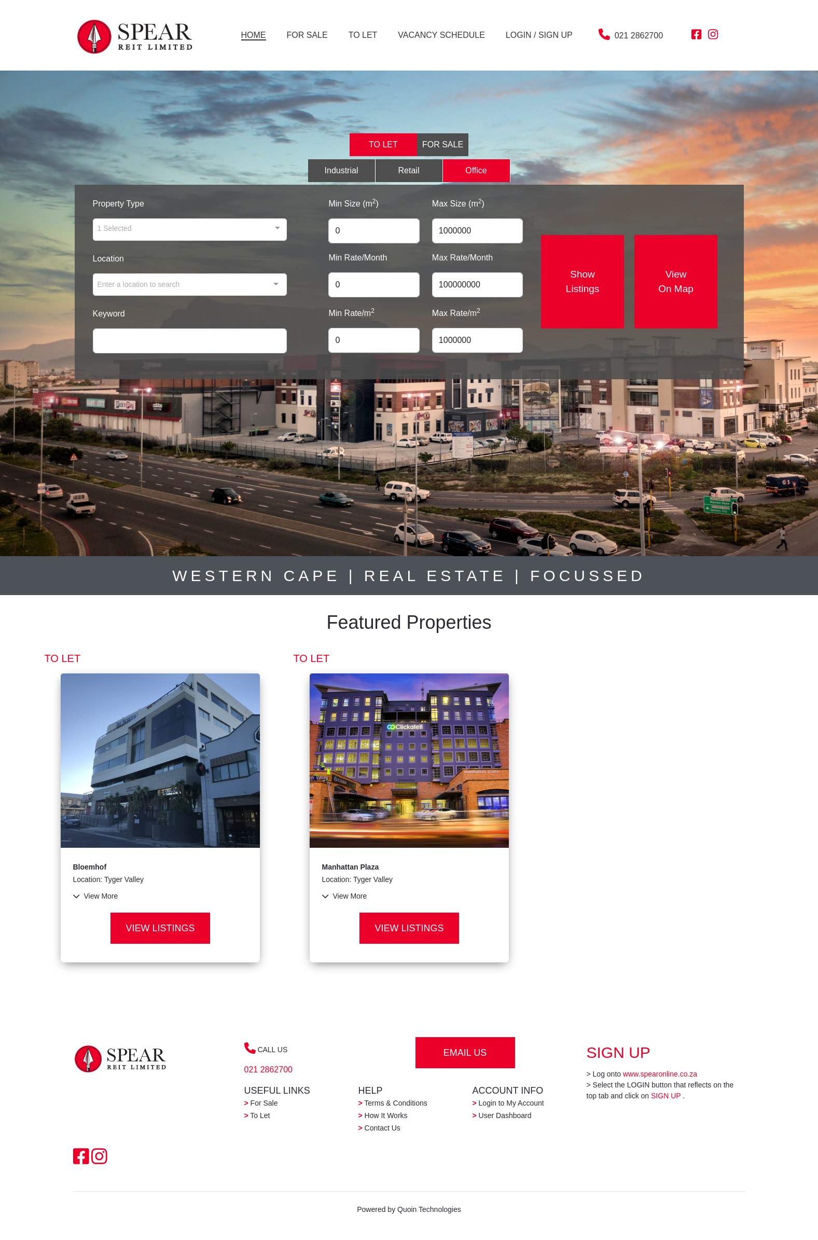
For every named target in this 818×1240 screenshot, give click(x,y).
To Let (257, 1115)
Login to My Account (508, 1103)
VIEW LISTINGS (160, 928)
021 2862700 (639, 35)
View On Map (676, 282)
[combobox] (190, 284)
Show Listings (582, 282)
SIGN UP (666, 1096)
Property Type (118, 203)
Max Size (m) (458, 203)
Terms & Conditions (392, 1103)
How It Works (383, 1115)
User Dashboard (502, 1115)
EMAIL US (465, 1053)
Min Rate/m (351, 312)
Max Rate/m (456, 312)
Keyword (109, 313)
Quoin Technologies (429, 1209)
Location (108, 258)
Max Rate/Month (462, 257)
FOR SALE (442, 144)
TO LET (383, 144)
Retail (409, 170)
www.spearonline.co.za (660, 1074)
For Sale (261, 1103)
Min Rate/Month (357, 257)
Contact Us (379, 1128)
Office (476, 170)
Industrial (341, 170)
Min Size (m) (353, 203)
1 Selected (115, 228)
